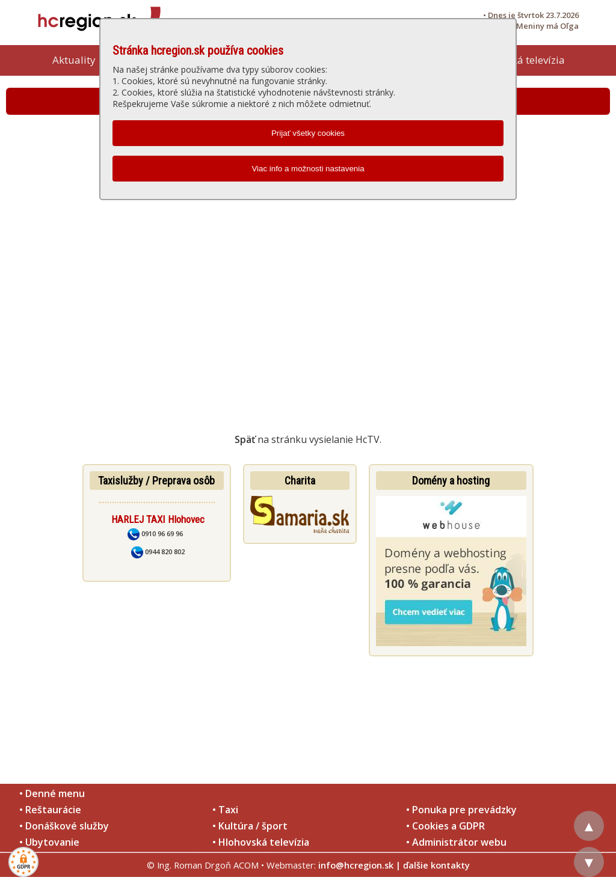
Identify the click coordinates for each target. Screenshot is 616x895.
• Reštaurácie (50, 809)
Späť (245, 439)
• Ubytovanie (49, 842)
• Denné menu (52, 793)
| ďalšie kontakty (433, 865)
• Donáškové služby (64, 825)
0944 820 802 (158, 551)
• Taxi (225, 809)
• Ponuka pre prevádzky (461, 809)
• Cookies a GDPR (445, 825)
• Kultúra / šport (250, 825)
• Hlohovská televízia (260, 842)
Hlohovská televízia (519, 60)
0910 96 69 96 (155, 533)
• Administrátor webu (456, 842)
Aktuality (74, 60)
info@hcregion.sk (355, 865)
